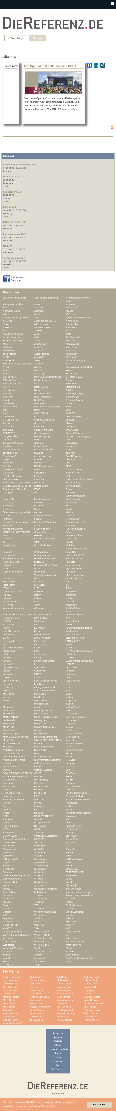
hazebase (39, 562)
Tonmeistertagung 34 (14, 258)
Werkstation (8, 945)
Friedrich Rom (90, 983)
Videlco (69, 918)
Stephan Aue (89, 1016)
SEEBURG (71, 842)
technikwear (40, 892)
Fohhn (37, 525)
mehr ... (8, 186)
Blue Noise (8, 397)
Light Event (39, 667)
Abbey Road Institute (13, 304)
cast (36, 416)
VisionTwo (39, 925)
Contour (7, 439)
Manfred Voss (63, 997)
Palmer (69, 776)
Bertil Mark (62, 977)
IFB (67, 585)
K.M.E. (69, 611)
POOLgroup (40, 793)
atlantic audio (40, 344)
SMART (7, 862)
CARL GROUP (41, 413)
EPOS (37, 489)
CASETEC (71, 413)
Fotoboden (71, 525)
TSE (36, 905)
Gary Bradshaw (10, 987)
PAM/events (9, 780)
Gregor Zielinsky (65, 987)
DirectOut (70, 459)
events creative (73, 499)
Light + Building (10, 667)
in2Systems (71, 591)
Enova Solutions (73, 486)
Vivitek (37, 928)
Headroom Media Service (46, 565)
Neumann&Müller (74, 750)
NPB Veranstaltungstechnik (47, 760)
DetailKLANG (9, 456)
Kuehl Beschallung (12, 631)
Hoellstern (8, 578)
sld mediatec (40, 859)
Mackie (69, 694)
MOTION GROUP (11, 743)
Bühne (58, 1037)
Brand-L (7, 400)
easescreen (40, 473)
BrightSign (39, 400)
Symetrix (70, 882)
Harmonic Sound (11, 562)
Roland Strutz (36, 1016)
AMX (5, 330)
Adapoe (69, 311)
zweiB (68, 961)
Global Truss (72, 538)
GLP (5, 542)
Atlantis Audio (72, 344)
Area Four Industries (13, 334)
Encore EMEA (41, 486)
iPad (58, 1045)
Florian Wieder (64, 983)
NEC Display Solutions (14, 750)
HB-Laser (70, 562)
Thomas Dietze (37, 1020)
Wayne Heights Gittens (14, 1023)
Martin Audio (9, 710)
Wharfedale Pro (73, 945)
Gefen (69, 532)
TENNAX (7, 895)
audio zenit (71, 350)
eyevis (69, 509)
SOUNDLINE (72, 869)
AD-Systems (72, 307)
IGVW (6, 588)
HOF (36, 578)
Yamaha (7, 955)
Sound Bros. (9, 869)
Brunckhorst (40, 403)
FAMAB (6, 515)
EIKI (68, 476)
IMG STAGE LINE (12, 591)
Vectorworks (40, 915)
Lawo (5, 644)
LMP (68, 677)
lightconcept (71, 667)
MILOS (69, 730)
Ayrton (6, 373)
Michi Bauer (9, 1007)
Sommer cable (41, 865)
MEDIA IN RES (10, 717)
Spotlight (38, 872)
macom (6, 697)
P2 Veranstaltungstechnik (15, 776)
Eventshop (8, 502)
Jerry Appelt (89, 990)
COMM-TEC (9, 433)
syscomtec (39, 885)
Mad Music (39, 697)
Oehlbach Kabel (11, 766)
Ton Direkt (70, 898)
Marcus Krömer (37, 1000)
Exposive (7, 509)
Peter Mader (36, 1013)
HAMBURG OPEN (75, 555)
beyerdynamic (10, 390)
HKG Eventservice (74, 575)
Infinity (37, 595)
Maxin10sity (9, 713)
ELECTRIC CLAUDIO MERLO (18, 482)
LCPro (69, 648)
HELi (5, 568)
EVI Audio (8, 505)
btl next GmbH (10, 406)
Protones (38, 806)
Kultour (37, 631)
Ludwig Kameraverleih (45, 687)
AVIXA (37, 367)
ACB (5, 307)
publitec (69, 806)
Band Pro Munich (11, 383)
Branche (58, 1033)
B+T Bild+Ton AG (74, 377)
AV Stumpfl (71, 357)
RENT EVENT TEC (43, 816)
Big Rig (69, 390)
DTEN (37, 469)
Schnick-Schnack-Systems (16, 839)
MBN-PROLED (41, 713)
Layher (69, 644)
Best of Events (41, 387)
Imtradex (38, 591)
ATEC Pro (70, 340)
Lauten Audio (40, 641)
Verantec (70, 915)
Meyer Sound (9, 730)
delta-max (70, 453)
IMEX (68, 588)
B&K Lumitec (9, 377)
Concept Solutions (74, 433)
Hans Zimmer (36, 990)
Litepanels (71, 674)
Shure (68, 856)
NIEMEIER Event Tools (14, 756)
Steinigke (38, 879)
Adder (37, 314)
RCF (5, 816)
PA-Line (38, 776)
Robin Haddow (90, 1013)
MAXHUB (70, 710)
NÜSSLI (7, 763)
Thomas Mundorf (91, 1020)
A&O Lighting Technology (46, 298)
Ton (58, 1065)
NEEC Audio (40, 750)
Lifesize (38, 664)
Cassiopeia (8, 416)
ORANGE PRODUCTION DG (17, 773)
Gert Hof (34, 987)
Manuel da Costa (91, 997)
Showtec (70, 852)
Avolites (38, 370)
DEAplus (38, 453)
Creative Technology (13, 443)
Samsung (39, 832)
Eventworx (39, 502)
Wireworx (70, 948)
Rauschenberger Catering (78, 813)
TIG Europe (8, 898)
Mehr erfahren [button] (48, 1106)
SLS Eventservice (74, 859)
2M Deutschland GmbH (14, 298)
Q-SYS (6, 809)
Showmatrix (8, 852)
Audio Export (72, 347)
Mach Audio (40, 694)
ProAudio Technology (13, 799)
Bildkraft (7, 393)
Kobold (69, 624)
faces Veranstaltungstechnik (16, 512)
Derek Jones (36, 983)
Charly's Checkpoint (44, 420)
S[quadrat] (71, 885)
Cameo (6, 413)
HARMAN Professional (45, 558)
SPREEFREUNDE (75, 872)
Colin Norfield (90, 980)
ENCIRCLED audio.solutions (17, 486)
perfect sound (41, 786)
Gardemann (40, 532)
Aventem (38, 364)
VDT (5, 915)
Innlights (38, 598)
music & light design (44, 747)
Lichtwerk (7, 664)
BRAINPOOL (72, 397)
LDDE (37, 651)
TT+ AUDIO (8, 908)
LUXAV (6, 690)
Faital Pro (70, 512)
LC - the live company (13, 648)
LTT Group (8, 687)
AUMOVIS (39, 357)
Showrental (39, 852)
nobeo (69, 756)
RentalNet (8, 819)
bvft (5, 410)
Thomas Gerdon (64, 1020)
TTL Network (40, 908)
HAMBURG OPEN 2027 (14, 222)
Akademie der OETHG (45, 321)
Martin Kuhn (9, 1003)
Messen (58, 1061)
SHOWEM (39, 849)
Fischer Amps (72, 519)
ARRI (37, 334)
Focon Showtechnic (75, 522)
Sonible (69, 865)
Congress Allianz (11, 436)
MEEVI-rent (8, 723)
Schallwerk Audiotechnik (46, 836)
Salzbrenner (9, 832)
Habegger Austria (42, 555)
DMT (68, 463)
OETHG (38, 766)
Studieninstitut (10, 882)
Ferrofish (70, 515)
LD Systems (9, 651)
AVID (68, 364)
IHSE (36, 588)
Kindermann (40, 621)
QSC (36, 809)
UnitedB (7, 912)
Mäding (69, 697)
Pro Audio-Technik (74, 796)
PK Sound (39, 789)
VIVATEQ (7, 928)
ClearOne (39, 426)
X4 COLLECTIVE (42, 951)
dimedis (38, 459)
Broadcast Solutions (75, 400)
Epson (69, 489)
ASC (36, 337)
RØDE (37, 829)
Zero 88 (7, 958)
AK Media (8, 321)
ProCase (38, 799)
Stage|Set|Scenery (12, 879)
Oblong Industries (42, 763)
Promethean (72, 803)
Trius (5, 905)
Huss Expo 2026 (11, 176)
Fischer (37, 519)
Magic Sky (71, 700)
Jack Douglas (63, 990)
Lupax (69, 687)
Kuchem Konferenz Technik (79, 628)
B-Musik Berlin (10, 380)
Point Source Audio (12, 793)
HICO (37, 568)
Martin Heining (90, 1000)
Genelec (38, 535)
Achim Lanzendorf (12, 977)
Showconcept (9, 849)
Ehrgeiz (38, 476)
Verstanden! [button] (99, 1104)
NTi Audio (70, 760)
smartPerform (41, 862)
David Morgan (10, 983)
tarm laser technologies (45, 889)
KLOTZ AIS (8, 624)
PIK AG (6, 789)
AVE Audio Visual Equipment (17, 364)
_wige (37, 964)
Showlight (70, 849)
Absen (37, 304)
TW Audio (70, 908)
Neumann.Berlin (11, 753)
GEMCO (7, 535)
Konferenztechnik (58, 1049)
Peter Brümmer (10, 1013)
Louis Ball (88, 993)
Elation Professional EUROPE (80, 479)
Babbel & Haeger (42, 380)
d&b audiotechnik (11, 449)
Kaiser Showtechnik (44, 614)
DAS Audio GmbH (43, 449)
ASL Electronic (73, 337)
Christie (6, 423)
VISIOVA (70, 925)
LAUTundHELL (73, 641)
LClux (37, 648)
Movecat (38, 743)
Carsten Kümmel (38, 980)
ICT (67, 581)
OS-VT (37, 773)
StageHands (72, 875)
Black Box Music (42, 393)
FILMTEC (7, 519)
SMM (68, 862)
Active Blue (39, 307)
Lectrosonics (40, 654)
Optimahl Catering (43, 770)
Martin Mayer (36, 1003)
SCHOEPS (39, 839)
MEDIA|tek (71, 720)
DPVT (68, 466)
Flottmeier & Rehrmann (45, 522)
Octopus (70, 763)
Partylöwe (70, 783)
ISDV (36, 601)
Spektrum (7, 872)
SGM (68, 846)
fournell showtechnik (13, 529)
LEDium (38, 657)
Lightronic (70, 671)
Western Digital (41, 945)
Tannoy (6, 889)
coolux (37, 439)
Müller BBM (8, 747)
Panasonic (8, 783)
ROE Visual (40, 826)
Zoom (6, 961)
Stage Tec (39, 875)
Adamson (39, 311)
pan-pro (69, 780)
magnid (69, 704)
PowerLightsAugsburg (76, 793)
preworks (7, 796)
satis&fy (69, 832)
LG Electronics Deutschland (79, 661)
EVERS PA (71, 502)
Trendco (70, 902)
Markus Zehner (73, 707)
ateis (5, 344)
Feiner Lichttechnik (43, 515)
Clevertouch (71, 426)
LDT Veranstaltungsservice (79, 651)
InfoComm (71, 595)
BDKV (6, 387)
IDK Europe (40, 585)
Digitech (7, 459)
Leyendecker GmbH (44, 661)
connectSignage (42, 436)
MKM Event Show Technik (15, 737)
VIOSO (37, 921)
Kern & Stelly (40, 618)
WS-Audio (8, 951)
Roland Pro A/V (73, 826)
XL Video (70, 951)
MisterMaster (40, 733)
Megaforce (71, 723)
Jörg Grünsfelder (65, 993)
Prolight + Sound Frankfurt (78, 799)
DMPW (37, 463)
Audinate (38, 347)
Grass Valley (9, 545)
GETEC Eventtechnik (44, 538)
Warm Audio (40, 941)
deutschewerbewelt (43, 456)
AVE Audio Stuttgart (75, 360)
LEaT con (7, 654)
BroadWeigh (9, 403)
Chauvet (70, 420)
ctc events (70, 446)
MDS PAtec (71, 713)
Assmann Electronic (12, 340)
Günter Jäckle (90, 987)
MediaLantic (9, 720)
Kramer (6, 628)
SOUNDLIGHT (41, 869)
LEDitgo (7, 657)
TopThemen (58, 1069)
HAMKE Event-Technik (14, 558)
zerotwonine (40, 958)
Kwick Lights (72, 631)
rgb (67, 819)
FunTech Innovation (75, 529)
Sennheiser (8, 846)
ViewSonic (8, 921)
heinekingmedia (73, 565)
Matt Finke (62, 1003)
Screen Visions (73, 839)
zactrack (38, 955)
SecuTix (38, 842)
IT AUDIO (70, 601)
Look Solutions (73, 681)
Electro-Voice (40, 482)
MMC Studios (72, 737)
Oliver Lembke (64, 1007)
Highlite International (13, 572)
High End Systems (75, 568)
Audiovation (71, 354)
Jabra (37, 605)
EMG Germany (73, 482)
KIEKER (7, 621)
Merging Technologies (45, 727)
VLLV (68, 928)
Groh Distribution (42, 545)
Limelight (7, 674)
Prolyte (37, 803)
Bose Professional (43, 397)
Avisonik (7, 367)
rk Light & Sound (42, 822)
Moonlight (70, 740)
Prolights (7, 803)
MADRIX (7, 700)
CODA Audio (72, 430)
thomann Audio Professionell (79, 895)
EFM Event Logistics (13, 476)
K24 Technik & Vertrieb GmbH (17, 614)
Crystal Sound (41, 446)
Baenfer (69, 380)
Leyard (6, 661)
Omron (6, 770)
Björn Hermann (10, 980)
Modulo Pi (8, 740)
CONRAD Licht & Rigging (78, 436)
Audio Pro (39, 350)
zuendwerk (39, 961)
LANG (6, 638)
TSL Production (73, 905)
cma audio (8, 430)
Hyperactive (9, 581)
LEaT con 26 (9, 207)
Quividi (69, 809)
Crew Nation (72, 443)
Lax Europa (39, 644)
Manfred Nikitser (11, 997)
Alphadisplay (72, 324)
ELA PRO (39, 479)
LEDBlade (70, 654)
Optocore (70, 770)
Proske (6, 806)
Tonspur (7, 902)
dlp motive (8, 463)
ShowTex (38, 856)
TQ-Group (39, 902)
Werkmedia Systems (76, 941)
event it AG (8, 499)
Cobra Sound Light (43, 430)
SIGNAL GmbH (10, 859)
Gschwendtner (41, 552)
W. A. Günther (10, 941)
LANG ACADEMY (43, 638)
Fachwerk (39, 512)
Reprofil (38, 819)
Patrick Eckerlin (37, 1010)
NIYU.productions (42, 756)
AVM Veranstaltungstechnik (79, 367)
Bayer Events (72, 383)
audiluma (7, 347)
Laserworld (8, 641)
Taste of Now (9, 892)
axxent (69, 370)
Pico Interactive (73, 786)
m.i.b (68, 690)
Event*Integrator (42, 499)
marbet (37, 707)
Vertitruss (38, 918)
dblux (68, 449)
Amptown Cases (42, 327)
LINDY (37, 674)
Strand (69, 879)
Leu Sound (71, 657)
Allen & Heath (41, 324)
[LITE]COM (8, 964)
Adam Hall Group (11, 311)
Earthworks (8, 473)
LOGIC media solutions (45, 681)
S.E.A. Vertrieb (73, 829)
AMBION (7, 327)
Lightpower (39, 671)
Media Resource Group (45, 717)
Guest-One (71, 552)
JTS (36, 611)
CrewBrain (8, 446)
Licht (58, 1053)
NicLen (69, 753)
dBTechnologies (10, 453)
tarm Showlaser (73, 889)
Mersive (69, 727)
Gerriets (7, 538)
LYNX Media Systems (44, 690)
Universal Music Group (45, 912)
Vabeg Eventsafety (75, 912)
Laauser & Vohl (41, 634)
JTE (5, 611)
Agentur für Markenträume (78, 317)
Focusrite (7, 525)
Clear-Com (8, 426)
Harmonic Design (74, 558)
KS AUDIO (39, 628)
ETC (36, 492)
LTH (68, 684)
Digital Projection (74, 456)
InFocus (7, 598)
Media (58, 1057)
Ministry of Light (10, 733)
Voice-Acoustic (41, 931)
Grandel (69, 542)
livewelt (6, 677)
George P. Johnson (75, 535)
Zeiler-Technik (72, 955)
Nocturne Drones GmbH (15, 760)
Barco (37, 383)
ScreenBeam (9, 842)
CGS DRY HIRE (73, 416)
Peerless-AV (9, 786)
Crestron (38, 443)
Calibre (69, 410)
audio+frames (9, 354)
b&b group (39, 373)
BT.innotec (71, 403)
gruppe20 (7, 552)
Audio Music (9, 350)
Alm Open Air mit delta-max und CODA (50, 66)
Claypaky (70, 423)
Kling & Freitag (73, 621)
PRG (36, 796)
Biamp (37, 390)
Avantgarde (8, 360)
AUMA (6, 357)
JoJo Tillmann (36, 993)
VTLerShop (8, 938)
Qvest (6, 813)
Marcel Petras (10, 1000)
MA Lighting (8, 694)
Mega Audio (40, 723)
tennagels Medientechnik (78, 892)
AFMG (37, 317)
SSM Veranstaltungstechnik (16, 875)
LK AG (37, 677)
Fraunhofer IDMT (42, 529)
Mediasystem (40, 720)
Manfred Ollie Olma (39, 997)
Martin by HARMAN (43, 710)
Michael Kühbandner (93, 1003)
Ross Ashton (63, 1016)
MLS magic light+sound (45, 737)
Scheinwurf (71, 836)
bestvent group (73, 387)
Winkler (38, 948)
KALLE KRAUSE (11, 618)
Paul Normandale (91, 1010)
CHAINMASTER (11, 420)
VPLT (68, 935)
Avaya (37, 360)
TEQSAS (38, 895)
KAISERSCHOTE (74, 614)
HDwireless (8, 565)
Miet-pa (38, 730)
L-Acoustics (8, 634)
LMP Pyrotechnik (11, 681)
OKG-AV (70, 766)
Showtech (8, 856)
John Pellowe (9, 993)
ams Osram (71, 327)
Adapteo (7, 314)
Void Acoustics (73, 931)
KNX (36, 624)
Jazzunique (71, 605)
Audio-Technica (41, 354)
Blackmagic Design (75, 393)
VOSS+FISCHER (42, 935)
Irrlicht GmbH (9, 601)
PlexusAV (70, 789)
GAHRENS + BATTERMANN (17, 532)
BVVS (37, 410)
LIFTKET (70, 664)
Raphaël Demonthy (66, 1013)
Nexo (36, 753)
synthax (7, 885)
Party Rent (39, 783)
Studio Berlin (40, 882)
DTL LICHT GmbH (74, 469)
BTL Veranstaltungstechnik (47, 406)
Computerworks (42, 433)
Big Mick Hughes (91, 977)
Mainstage (8, 707)
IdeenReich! (9, 585)
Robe (68, 822)
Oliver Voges (89, 1007)
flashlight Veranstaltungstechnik (18, 522)
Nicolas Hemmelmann (40, 1007)
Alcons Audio (72, 321)
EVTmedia (39, 505)
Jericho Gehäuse (74, 608)
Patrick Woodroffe (65, 1010)
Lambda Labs (72, 634)
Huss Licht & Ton (74, 578)
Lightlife (7, 671)
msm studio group (74, 743)
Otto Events (71, 773)
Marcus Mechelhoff (66, 1000)
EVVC (69, 505)
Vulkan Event (72, 938)
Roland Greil (9, 1016)
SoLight (6, 865)
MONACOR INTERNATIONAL (49, 740)
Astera (37, 340)
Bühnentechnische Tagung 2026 (19, 164)
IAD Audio (39, 581)
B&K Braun (71, 373)
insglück (70, 598)
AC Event (70, 304)
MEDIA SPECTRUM (75, 717)
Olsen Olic (8, 1010)
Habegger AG (9, 555)
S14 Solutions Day (12, 192)
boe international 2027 (14, 234)
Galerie (58, 1041)
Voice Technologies (12, 931)
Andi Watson (36, 977)
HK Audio (70, 572)
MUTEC (69, 747)
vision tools (71, 921)
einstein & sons (10, 479)
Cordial (69, 439)
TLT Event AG (41, 898)
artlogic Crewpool (11, 337)
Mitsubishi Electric (74, 733)
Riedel (6, 822)
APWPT (38, 330)
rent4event (71, 816)
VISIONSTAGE (10, 925)
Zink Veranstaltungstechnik (79, 958)
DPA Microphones (43, 466)
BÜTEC (69, 406)
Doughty (7, 466)
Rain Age (38, 813)
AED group (71, 314)
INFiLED (7, 595)
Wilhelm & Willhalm (12, 948)
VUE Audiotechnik (43, 938)
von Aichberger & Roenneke (16, 935)
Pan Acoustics (41, 780)
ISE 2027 (7, 246)
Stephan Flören (10, 1020)
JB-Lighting (39, 608)
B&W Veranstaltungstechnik (47, 377)
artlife (68, 334)
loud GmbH (39, 684)
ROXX (6, 829)
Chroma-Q (39, 423)
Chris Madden (63, 980)
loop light (7, 684)
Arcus (68, 330)
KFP (68, 618)
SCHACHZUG (10, 836)
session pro (39, 846)
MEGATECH (9, 727)
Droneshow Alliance (12, 469)
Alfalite (6, 324)
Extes (37, 509)
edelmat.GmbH (73, 473)
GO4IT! (37, 542)
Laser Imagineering (75, 638)
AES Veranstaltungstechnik (16, 317)
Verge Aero (8, 918)
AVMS (6, 370)
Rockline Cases (10, 826)
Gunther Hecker (10, 990)
